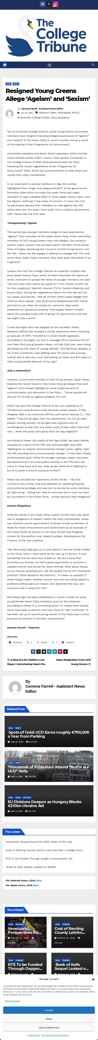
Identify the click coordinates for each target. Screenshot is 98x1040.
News (15, 84)
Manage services (12, 1001)
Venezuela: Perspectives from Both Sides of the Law (39, 841)
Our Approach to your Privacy (55, 1035)
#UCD (75, 112)
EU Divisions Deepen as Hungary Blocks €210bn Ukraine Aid (45, 803)
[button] (93, 979)
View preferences (49, 1027)
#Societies (64, 112)
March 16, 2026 (67, 938)
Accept (49, 1010)
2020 (8, 84)
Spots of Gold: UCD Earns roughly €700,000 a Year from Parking (48, 734)
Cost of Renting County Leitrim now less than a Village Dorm (44, 850)
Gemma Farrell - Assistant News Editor (42, 108)
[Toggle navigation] (49, 65)
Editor (31, 742)
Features (20, 924)
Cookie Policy (34, 1035)
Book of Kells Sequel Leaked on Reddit (31, 867)
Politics (27, 797)
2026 (11, 728)
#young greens (60, 117)
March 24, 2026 (20, 938)
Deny (49, 1018)
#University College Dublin (33, 117)
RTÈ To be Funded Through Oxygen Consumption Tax (39, 858)
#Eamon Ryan (47, 112)
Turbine (65, 924)
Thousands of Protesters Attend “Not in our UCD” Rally (48, 769)
